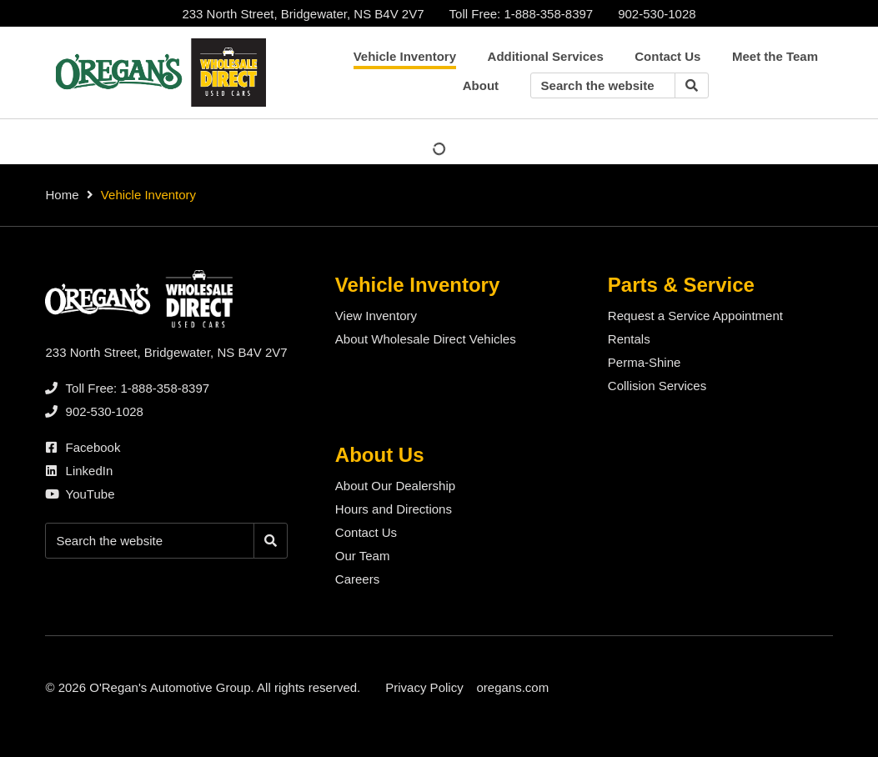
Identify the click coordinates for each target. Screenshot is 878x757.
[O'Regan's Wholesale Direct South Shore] (157, 72)
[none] (521, 14)
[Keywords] (602, 85)
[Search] (692, 85)
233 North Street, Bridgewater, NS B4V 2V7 (303, 14)
